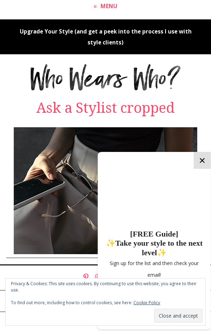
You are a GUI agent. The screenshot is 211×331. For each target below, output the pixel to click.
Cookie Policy (146, 303)
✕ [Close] (202, 160)
